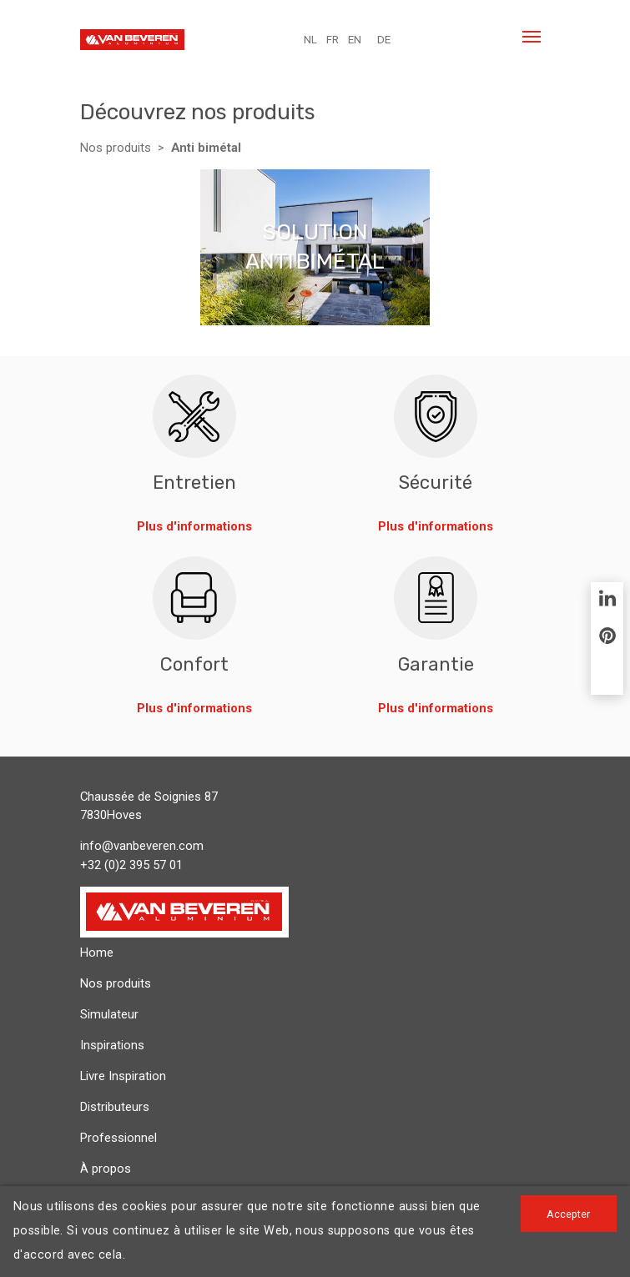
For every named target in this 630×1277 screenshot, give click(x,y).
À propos (105, 1168)
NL (310, 39)
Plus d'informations (194, 526)
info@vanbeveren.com (142, 845)
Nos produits (115, 147)
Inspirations (112, 1045)
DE (384, 39)
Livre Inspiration (123, 1075)
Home (96, 952)
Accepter (568, 1214)
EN (354, 39)
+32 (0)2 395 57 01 (131, 864)
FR (332, 39)
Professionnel (118, 1137)
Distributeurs (114, 1106)
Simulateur (109, 1014)
